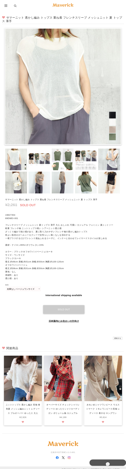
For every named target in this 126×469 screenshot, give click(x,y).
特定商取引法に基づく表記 (101, 466)
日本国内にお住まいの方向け (64, 318)
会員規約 (116, 466)
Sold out (64, 306)
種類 (7, 285)
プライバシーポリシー (81, 466)
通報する (117, 335)
